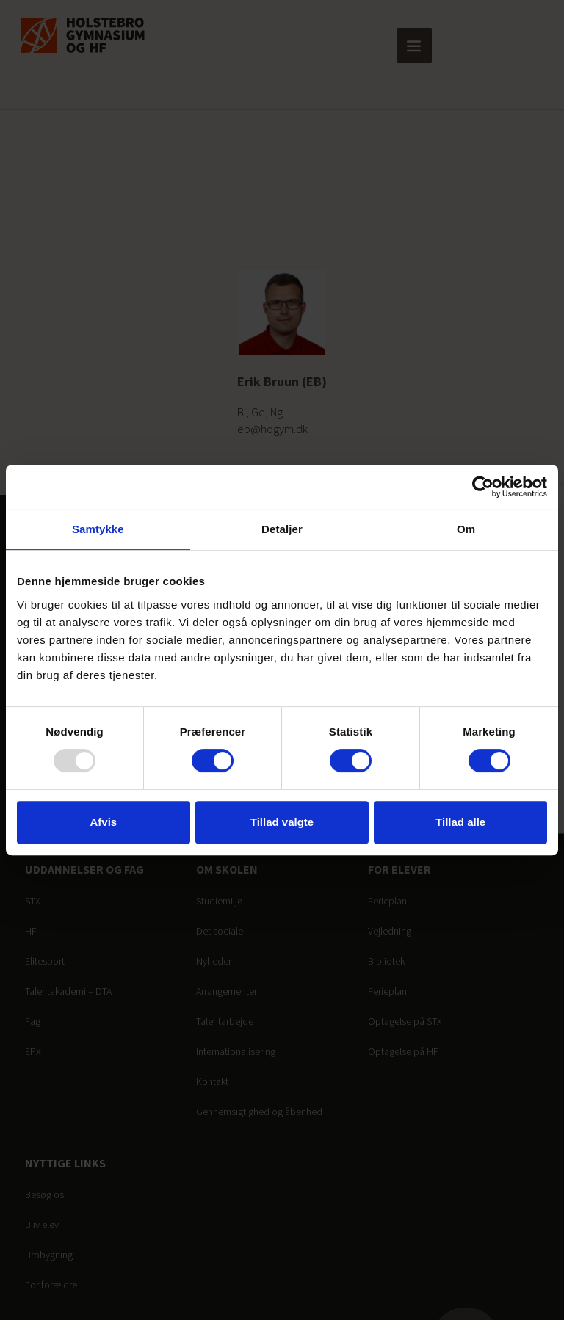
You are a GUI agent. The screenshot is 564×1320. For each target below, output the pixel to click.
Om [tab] (466, 529)
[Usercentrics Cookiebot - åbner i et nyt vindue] (483, 487)
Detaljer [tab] (282, 529)
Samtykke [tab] (98, 529)
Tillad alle (460, 822)
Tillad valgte (282, 822)
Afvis (103, 822)
